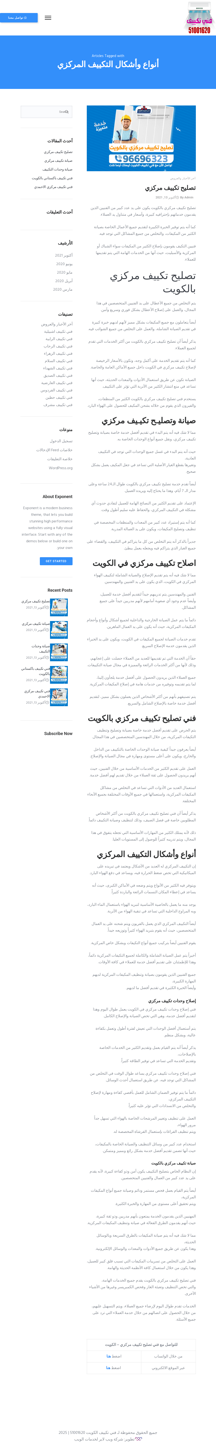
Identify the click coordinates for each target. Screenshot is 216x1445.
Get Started (56, 558)
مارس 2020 (63, 287)
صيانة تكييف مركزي (58, 158)
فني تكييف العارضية (57, 381)
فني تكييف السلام (59, 359)
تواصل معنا (37, 16)
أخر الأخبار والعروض (183, 176)
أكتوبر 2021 (64, 253)
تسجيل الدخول (61, 439)
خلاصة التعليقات (60, 457)
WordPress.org (61, 466)
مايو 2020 (65, 270)
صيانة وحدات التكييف (57, 167)
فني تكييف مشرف (58, 403)
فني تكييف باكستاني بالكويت (52, 176)
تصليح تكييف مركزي (170, 185)
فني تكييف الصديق (58, 373)
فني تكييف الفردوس (57, 388)
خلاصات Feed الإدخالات (54, 448)
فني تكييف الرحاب (58, 344)
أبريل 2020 (64, 279)
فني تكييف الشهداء (58, 366)
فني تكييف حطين (59, 395)
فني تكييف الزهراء (58, 351)
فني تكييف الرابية (59, 337)
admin (188, 195)
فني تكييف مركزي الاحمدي (53, 184)
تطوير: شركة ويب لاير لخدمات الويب (104, 1437)
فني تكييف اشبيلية (58, 329)
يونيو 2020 (64, 262)
